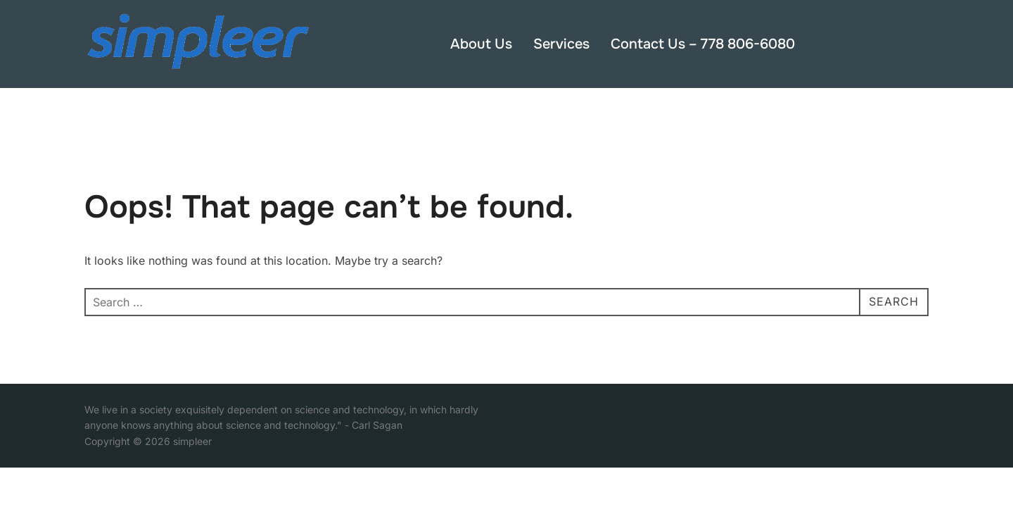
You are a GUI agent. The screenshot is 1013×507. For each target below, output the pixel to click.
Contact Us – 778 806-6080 (703, 44)
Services (561, 44)
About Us (481, 44)
